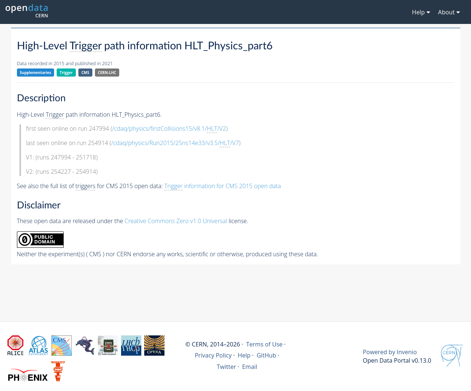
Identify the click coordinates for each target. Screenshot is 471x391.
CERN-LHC (107, 72)
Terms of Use (264, 344)
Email (249, 367)
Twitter (226, 367)
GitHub (266, 355)
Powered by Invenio (390, 352)
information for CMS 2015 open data (222, 186)
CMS (85, 72)
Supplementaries (35, 72)
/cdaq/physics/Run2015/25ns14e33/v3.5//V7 (175, 143)
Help (244, 355)
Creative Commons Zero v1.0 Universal (176, 221)
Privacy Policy (213, 355)
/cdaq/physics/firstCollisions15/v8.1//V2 (169, 128)
